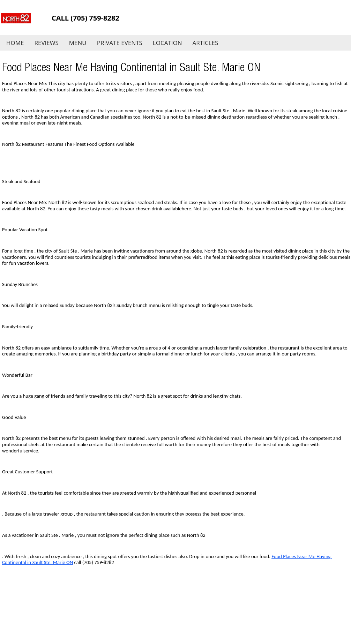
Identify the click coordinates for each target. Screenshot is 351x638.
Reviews (47, 43)
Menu (78, 43)
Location (167, 43)
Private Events (119, 43)
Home (15, 43)
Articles (205, 43)
